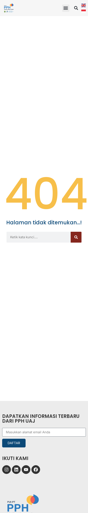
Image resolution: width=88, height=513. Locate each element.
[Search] (76, 237)
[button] (65, 8)
